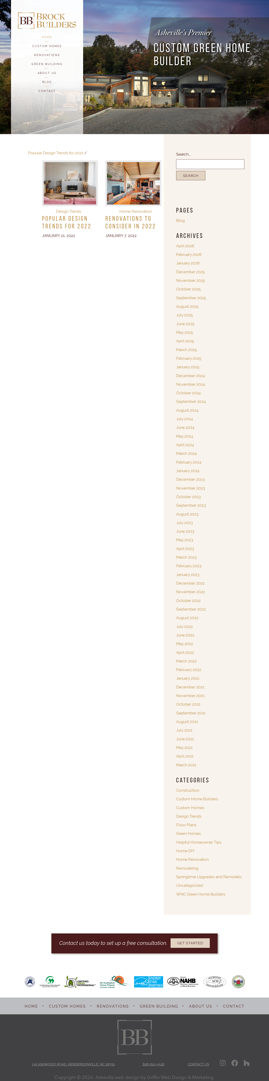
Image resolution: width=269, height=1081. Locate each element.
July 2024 (184, 417)
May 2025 (184, 331)
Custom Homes (190, 804)
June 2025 (185, 323)
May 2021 (184, 744)
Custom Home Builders (197, 795)
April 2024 (185, 443)
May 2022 (184, 641)
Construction (187, 786)
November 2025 (190, 280)
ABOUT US (47, 73)
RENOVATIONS (47, 55)
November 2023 (190, 486)
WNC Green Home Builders (200, 890)
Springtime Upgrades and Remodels (209, 872)
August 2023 (187, 512)
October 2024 (188, 392)
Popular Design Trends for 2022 (55, 153)
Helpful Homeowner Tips (198, 838)
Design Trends (68, 214)
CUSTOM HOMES (47, 46)
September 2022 (191, 606)
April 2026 (185, 246)
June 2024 (185, 426)
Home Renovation (135, 214)
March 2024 (186, 452)
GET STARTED (190, 939)
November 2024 (190, 383)
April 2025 (185, 340)
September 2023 (191, 503)
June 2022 (185, 632)
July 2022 (184, 624)
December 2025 (190, 271)
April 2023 (185, 546)
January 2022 (187, 675)
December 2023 (190, 478)
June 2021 (185, 735)
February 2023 (188, 563)
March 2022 (186, 658)
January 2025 (187, 366)
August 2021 (187, 718)
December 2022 (190, 581)
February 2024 (188, 460)
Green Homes (188, 829)
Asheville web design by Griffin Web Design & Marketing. (155, 1072)
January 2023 (187, 572)
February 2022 (188, 667)
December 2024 (190, 374)
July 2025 (184, 314)
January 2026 (188, 263)
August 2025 (187, 306)
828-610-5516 (153, 1060)
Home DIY (185, 847)
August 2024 (187, 409)
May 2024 (184, 435)
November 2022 (190, 589)
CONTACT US (199, 1060)
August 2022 (187, 615)
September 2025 (191, 297)
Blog (180, 220)
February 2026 (189, 254)
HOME (47, 37)
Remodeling (187, 864)
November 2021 (190, 692)
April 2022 (185, 649)
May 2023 (184, 538)
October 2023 (188, 495)
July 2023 (184, 520)
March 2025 (186, 349)
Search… (183, 154)
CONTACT (47, 90)
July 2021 (184, 727)
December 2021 (190, 684)
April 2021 (185, 752)
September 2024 (191, 400)
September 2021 (190, 709)
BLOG (47, 81)
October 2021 (188, 701)
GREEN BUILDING (47, 64)
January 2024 (187, 469)
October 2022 (188, 598)
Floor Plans (186, 821)
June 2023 (185, 529)
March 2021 (186, 761)
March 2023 (186, 555)
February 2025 (188, 357)
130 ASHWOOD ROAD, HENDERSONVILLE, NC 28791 (73, 1060)
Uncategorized (189, 881)
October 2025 (188, 288)
